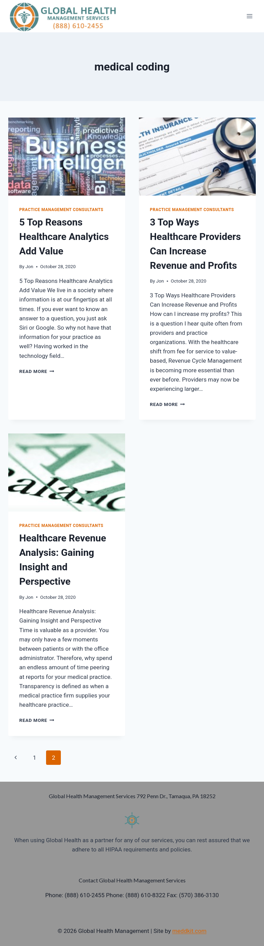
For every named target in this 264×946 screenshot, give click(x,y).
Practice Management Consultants (61, 209)
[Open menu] (249, 16)
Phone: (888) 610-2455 (74, 895)
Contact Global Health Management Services (132, 880)
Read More (36, 371)
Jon (29, 266)
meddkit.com (189, 930)
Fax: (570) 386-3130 (193, 895)
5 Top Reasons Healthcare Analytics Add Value (64, 237)
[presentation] (66, 157)
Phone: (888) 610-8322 (135, 895)
